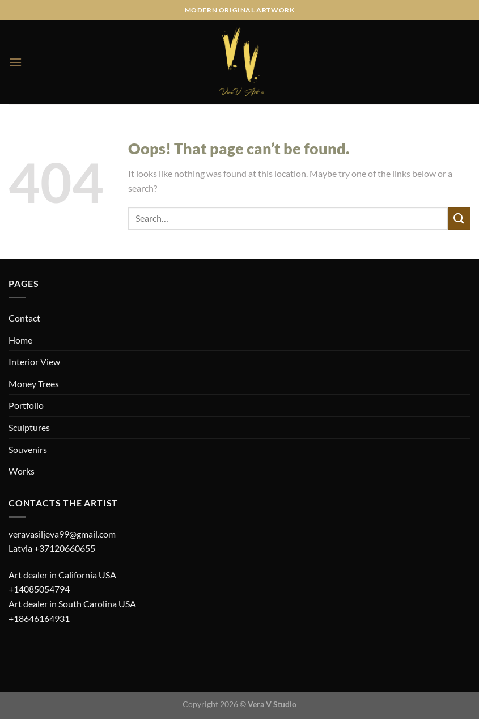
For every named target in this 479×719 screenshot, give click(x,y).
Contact (24, 317)
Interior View (34, 361)
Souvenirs (28, 449)
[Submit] (459, 218)
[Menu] (15, 62)
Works (22, 471)
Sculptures (29, 427)
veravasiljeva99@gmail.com (62, 533)
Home (20, 340)
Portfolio (26, 405)
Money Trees (34, 383)
